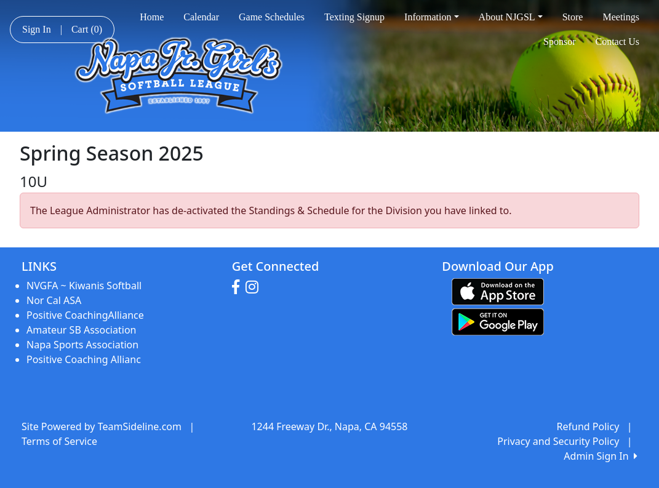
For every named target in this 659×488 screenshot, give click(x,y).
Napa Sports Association (82, 344)
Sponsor (559, 41)
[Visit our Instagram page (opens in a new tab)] (255, 287)
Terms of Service (59, 441)
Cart (86, 29)
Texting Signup (354, 17)
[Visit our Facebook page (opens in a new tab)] (239, 287)
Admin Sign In (600, 456)
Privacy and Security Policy (558, 441)
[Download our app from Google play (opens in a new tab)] (498, 320)
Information (431, 17)
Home (152, 17)
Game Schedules (272, 17)
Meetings (620, 17)
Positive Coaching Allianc (83, 359)
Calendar (201, 17)
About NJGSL (511, 17)
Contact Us (617, 41)
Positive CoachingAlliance (85, 315)
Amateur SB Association (81, 330)
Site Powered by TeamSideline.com (102, 426)
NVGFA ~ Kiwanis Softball (84, 285)
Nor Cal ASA (53, 300)
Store (572, 17)
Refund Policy (588, 426)
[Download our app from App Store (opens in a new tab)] (498, 290)
